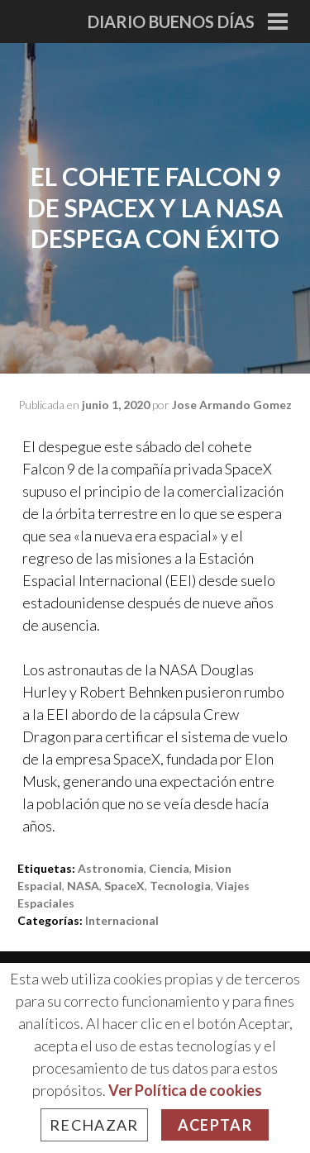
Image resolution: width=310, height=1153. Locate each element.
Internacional (122, 920)
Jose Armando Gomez (232, 405)
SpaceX (124, 886)
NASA (83, 886)
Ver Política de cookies (185, 1090)
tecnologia (180, 886)
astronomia (111, 868)
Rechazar (94, 1125)
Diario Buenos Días (171, 21)
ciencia (169, 868)
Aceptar (215, 1125)
